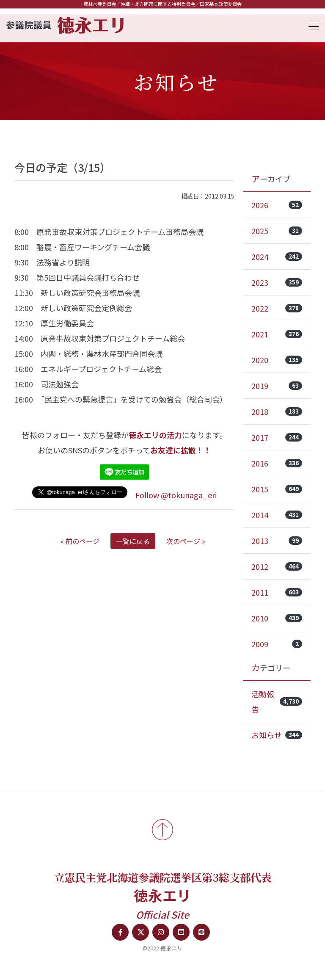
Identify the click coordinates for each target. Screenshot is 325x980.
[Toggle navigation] (311, 25)
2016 (276, 463)
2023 (276, 282)
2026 (276, 204)
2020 (276, 359)
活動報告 (276, 701)
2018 (276, 411)
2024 (276, 256)
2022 (276, 308)
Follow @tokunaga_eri (176, 494)
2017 (276, 437)
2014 (276, 514)
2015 (276, 488)
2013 (276, 540)
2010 (276, 618)
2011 (276, 592)
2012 (276, 566)
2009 (276, 643)
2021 (276, 334)
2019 (276, 385)
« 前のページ (80, 541)
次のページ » (185, 541)
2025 (276, 230)
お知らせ (276, 734)
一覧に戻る (133, 541)
